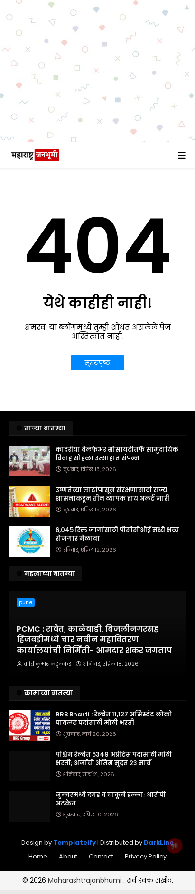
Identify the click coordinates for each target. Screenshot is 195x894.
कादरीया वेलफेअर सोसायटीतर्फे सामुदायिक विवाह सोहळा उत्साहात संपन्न (117, 454)
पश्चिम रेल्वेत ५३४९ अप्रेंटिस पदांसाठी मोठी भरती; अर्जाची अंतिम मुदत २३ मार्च (114, 759)
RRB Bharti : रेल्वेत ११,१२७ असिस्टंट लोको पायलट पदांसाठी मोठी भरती (114, 718)
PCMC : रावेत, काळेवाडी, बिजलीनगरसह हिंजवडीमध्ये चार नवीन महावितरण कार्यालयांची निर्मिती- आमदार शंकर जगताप (94, 640)
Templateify (74, 842)
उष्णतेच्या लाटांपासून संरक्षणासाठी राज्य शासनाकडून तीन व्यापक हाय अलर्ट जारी (112, 494)
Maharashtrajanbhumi (85, 880)
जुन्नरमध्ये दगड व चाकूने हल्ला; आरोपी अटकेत (111, 799)
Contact (101, 856)
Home (37, 856)
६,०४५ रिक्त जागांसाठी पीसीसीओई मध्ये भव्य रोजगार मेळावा (117, 534)
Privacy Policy (146, 856)
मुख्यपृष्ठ (97, 362)
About (68, 856)
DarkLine (159, 842)
